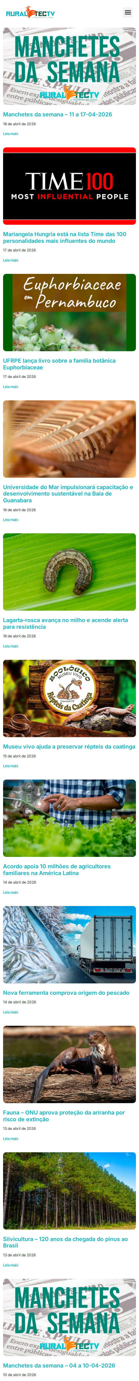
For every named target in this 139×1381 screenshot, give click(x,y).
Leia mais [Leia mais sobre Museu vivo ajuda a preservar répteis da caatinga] (10, 766)
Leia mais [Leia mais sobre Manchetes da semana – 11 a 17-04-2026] (10, 134)
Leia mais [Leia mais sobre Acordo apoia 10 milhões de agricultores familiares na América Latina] (10, 892)
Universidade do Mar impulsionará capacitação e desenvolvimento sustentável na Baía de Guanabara (68, 494)
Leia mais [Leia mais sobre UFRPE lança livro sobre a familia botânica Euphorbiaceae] (10, 387)
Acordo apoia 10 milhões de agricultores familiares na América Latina (57, 869)
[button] (128, 12)
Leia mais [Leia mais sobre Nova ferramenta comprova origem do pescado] (10, 1012)
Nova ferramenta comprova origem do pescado (66, 993)
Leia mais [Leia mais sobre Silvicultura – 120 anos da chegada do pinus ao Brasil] (10, 1265)
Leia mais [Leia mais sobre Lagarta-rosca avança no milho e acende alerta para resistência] (10, 646)
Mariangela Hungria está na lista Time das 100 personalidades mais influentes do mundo (64, 237)
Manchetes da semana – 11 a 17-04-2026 (57, 114)
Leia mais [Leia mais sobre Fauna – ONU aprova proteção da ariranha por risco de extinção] (10, 1139)
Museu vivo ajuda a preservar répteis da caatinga (69, 746)
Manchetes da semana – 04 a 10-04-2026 (59, 1365)
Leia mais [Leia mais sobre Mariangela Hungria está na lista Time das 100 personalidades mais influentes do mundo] (10, 260)
